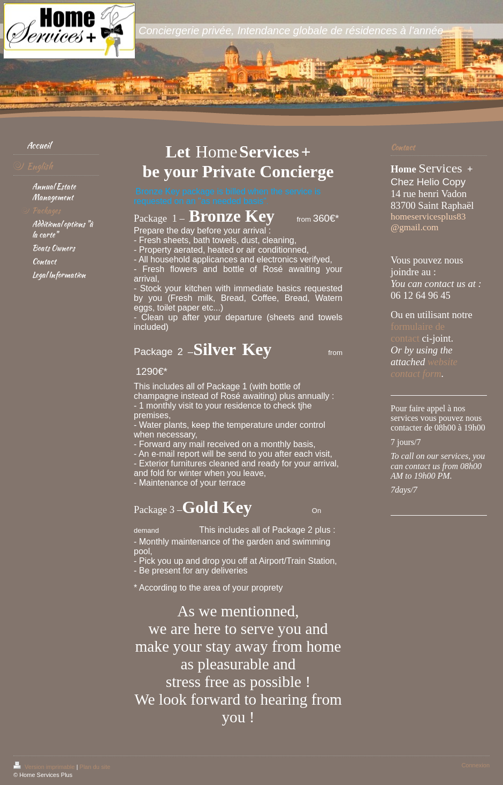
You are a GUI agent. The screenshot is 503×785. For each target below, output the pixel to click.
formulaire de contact (418, 332)
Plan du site (95, 767)
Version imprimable (45, 767)
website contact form (424, 367)
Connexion (475, 765)
